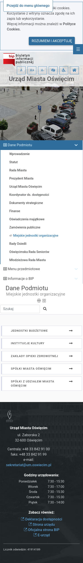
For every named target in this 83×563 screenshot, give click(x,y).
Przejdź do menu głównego (28, 6)
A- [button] (42, 70)
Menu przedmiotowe (24, 269)
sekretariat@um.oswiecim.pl (28, 465)
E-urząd (41, 535)
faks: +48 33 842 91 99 (28, 454)
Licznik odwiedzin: (15, 549)
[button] (53, 70)
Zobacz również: (42, 512)
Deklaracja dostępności (41, 519)
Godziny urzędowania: (41, 475)
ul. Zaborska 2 (28, 435)
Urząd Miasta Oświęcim (41, 78)
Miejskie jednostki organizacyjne (35, 294)
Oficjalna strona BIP (41, 530)
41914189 (33, 549)
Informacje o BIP (21, 279)
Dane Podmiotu (20, 145)
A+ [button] (32, 70)
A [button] (21, 70)
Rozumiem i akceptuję (52, 41)
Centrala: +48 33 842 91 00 (29, 449)
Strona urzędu (41, 524)
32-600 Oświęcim (28, 440)
